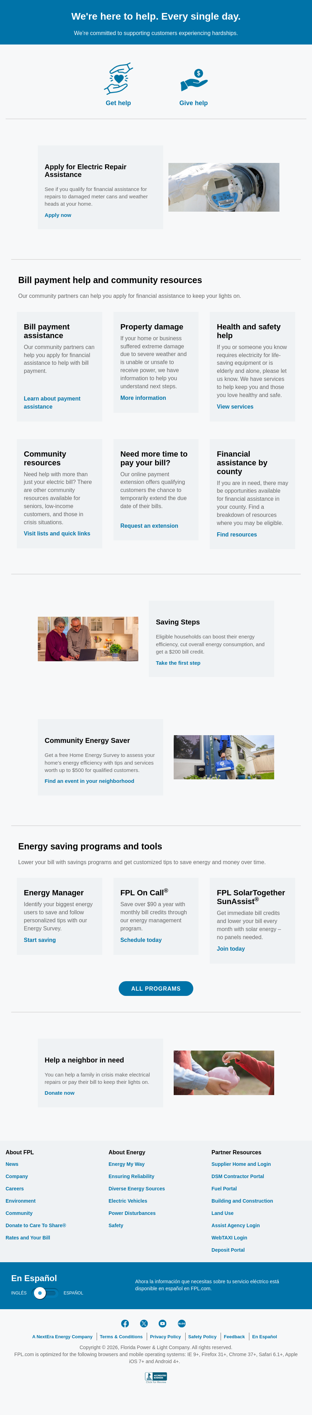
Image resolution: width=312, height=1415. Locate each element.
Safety (116, 1225)
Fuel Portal (224, 1188)
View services (235, 407)
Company (17, 1176)
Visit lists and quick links (57, 533)
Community (19, 1213)
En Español (264, 1336)
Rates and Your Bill (28, 1237)
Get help (118, 103)
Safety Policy (202, 1336)
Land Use (223, 1213)
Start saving (40, 940)
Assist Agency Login (236, 1225)
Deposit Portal (228, 1250)
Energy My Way (127, 1164)
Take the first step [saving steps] (178, 663)
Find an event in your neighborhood (89, 781)
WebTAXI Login (229, 1237)
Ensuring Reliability (131, 1176)
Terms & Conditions (121, 1336)
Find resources (237, 535)
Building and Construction (242, 1201)
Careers (15, 1188)
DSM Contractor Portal (238, 1176)
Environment (21, 1201)
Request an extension (149, 526)
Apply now (58, 215)
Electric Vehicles (128, 1201)
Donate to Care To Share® (36, 1225)
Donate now (60, 1093)
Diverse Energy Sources (137, 1188)
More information (143, 398)
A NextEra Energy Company (62, 1336)
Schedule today (141, 940)
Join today (231, 949)
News (12, 1164)
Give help (193, 103)
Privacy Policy (165, 1336)
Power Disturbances (132, 1213)
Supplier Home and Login (241, 1164)
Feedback (234, 1336)
